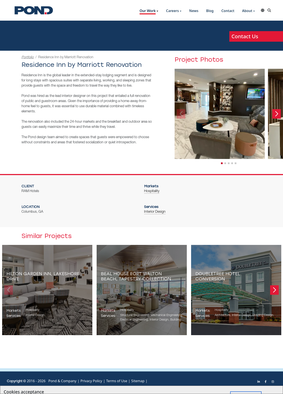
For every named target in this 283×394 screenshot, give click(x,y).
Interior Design (155, 212)
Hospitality (151, 191)
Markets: (14, 310)
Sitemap (138, 381)
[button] (149, 11)
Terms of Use (116, 381)
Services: (14, 316)
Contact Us (244, 36)
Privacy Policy (91, 381)
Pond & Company (62, 381)
